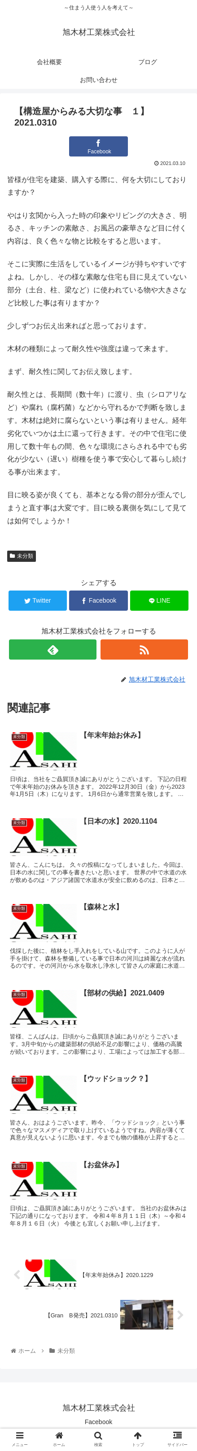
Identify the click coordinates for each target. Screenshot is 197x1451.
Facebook (98, 1421)
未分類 (21, 556)
